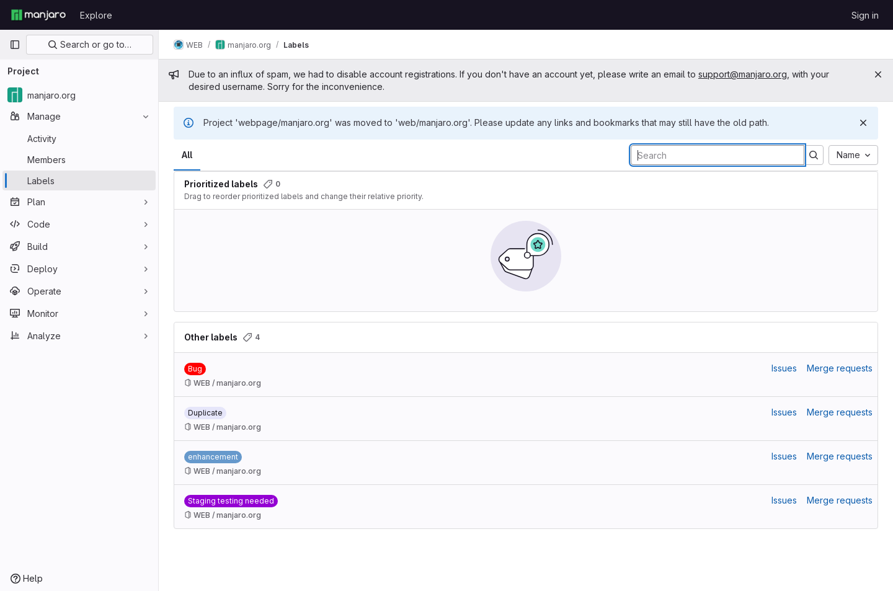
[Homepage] (38, 15)
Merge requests (840, 368)
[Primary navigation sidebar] (15, 45)
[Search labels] (717, 155)
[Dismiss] (863, 122)
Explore (96, 15)
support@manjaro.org (742, 74)
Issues (784, 368)
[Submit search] (814, 155)
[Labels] (79, 180)
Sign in (865, 15)
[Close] (878, 74)
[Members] (79, 159)
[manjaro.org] (79, 95)
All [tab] (187, 154)
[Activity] (79, 138)
